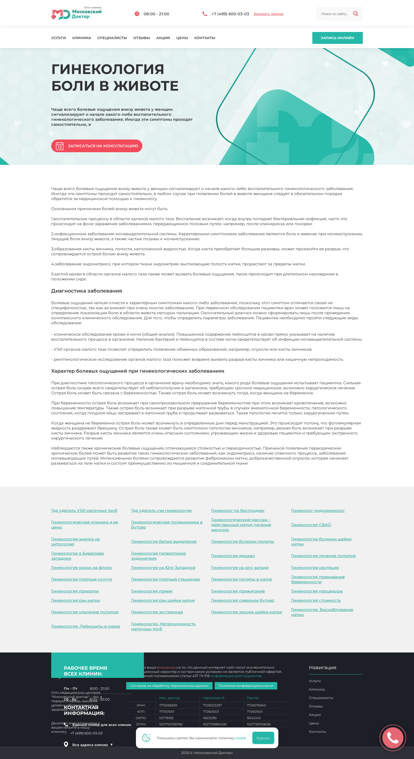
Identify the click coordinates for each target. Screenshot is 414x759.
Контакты (204, 38)
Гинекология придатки (75, 591)
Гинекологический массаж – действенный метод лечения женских (241, 524)
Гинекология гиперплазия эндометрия (158, 556)
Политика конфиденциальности (246, 686)
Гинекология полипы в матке (241, 579)
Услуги (58, 38)
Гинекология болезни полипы (242, 541)
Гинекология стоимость (316, 600)
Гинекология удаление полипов (84, 611)
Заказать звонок (268, 14)
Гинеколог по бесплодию (237, 510)
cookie (242, 738)
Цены (182, 38)
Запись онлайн (337, 38)
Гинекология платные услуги (81, 579)
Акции (163, 38)
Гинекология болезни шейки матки (321, 541)
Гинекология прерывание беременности (318, 579)
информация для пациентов (236, 676)
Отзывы (141, 38)
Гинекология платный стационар (165, 579)
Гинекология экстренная (157, 611)
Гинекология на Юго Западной (163, 567)
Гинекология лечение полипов (323, 555)
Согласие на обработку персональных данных (169, 686)
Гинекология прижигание (238, 591)
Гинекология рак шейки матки (163, 600)
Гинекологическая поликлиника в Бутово (167, 525)
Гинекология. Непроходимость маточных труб (163, 626)
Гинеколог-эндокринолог (318, 510)
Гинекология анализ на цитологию (75, 541)
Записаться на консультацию (103, 146)
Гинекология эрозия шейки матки (246, 611)
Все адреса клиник (92, 745)
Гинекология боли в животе (277, 463)
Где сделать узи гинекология (161, 510)
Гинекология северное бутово (242, 600)
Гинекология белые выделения (163, 541)
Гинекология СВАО (311, 524)
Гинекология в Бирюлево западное (77, 556)
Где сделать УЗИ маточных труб (84, 510)
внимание (166, 667)
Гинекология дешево (233, 555)
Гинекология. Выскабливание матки (322, 612)
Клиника (81, 38)
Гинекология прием (151, 591)
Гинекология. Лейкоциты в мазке (85, 626)
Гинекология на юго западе (240, 567)
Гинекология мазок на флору (81, 567)
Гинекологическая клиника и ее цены (84, 525)
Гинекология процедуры (317, 591)
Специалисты (112, 38)
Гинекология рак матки (75, 600)
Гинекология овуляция (315, 567)
